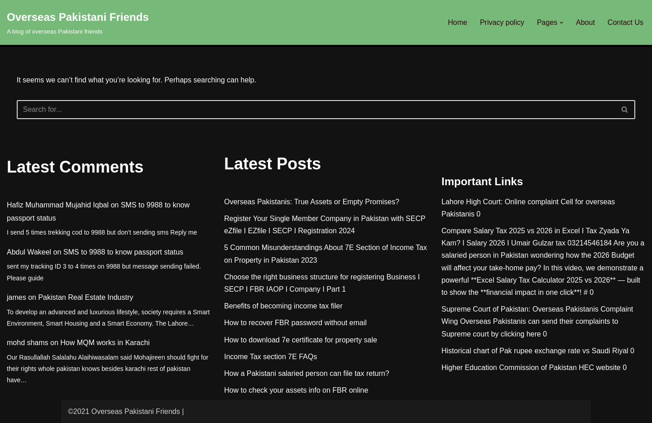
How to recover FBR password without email (295, 323)
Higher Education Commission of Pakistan (509, 367)
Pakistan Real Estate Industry (85, 297)
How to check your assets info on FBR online (296, 390)
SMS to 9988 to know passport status (123, 252)
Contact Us (625, 22)
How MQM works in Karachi (104, 342)
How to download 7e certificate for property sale (300, 340)
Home (457, 22)
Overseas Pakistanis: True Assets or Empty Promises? (311, 202)
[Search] (316, 109)
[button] (561, 22)
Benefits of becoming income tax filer (283, 306)
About (585, 22)
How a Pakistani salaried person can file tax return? (306, 373)
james (16, 297)
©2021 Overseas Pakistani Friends (124, 411)
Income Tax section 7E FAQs (270, 357)
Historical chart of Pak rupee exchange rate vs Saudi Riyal (534, 351)
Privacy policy (502, 22)
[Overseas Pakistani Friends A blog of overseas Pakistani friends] (78, 22)
